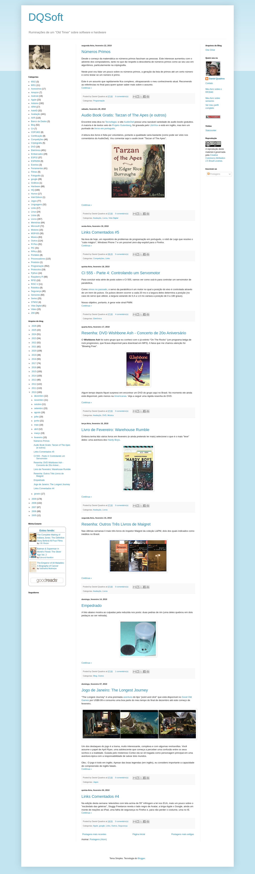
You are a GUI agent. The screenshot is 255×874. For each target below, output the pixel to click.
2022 (34, 342)
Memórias (35, 222)
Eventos (35, 165)
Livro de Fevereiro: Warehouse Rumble (115, 430)
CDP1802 (35, 132)
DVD (104, 415)
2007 (34, 507)
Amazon (35, 92)
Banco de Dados (39, 121)
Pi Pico (34, 244)
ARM (33, 107)
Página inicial (138, 834)
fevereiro (38, 437)
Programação (99, 101)
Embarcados (37, 154)
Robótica (35, 287)
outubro (38, 404)
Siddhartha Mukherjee (48, 568)
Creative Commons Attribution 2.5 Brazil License (215, 158)
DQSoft (45, 17)
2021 (34, 346)
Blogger (141, 858)
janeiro (37, 494)
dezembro (39, 396)
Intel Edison (36, 197)
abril (36, 429)
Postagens (213, 174)
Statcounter (210, 130)
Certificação (36, 136)
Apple (95, 826)
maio (36, 425)
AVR (33, 118)
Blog (95, 676)
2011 (34, 388)
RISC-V (34, 284)
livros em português (104, 128)
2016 (34, 367)
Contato (209, 83)
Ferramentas (37, 168)
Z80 (33, 313)
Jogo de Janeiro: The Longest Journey (114, 690)
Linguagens (36, 204)
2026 (34, 326)
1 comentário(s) (121, 671)
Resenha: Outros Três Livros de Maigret (116, 524)
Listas (33, 215)
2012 (34, 384)
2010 (34, 392)
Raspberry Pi (37, 277)
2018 (34, 359)
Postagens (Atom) (98, 839)
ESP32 (34, 157)
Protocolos (36, 269)
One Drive (210, 50)
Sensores (35, 295)
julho (36, 416)
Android (34, 96)
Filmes (34, 172)
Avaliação (97, 218)
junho (37, 421)
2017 (34, 363)
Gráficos (35, 183)
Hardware (35, 186)
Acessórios (36, 89)
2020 (34, 351)
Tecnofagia (111, 122)
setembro (39, 408)
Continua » (86, 88)
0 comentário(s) (121, 96)
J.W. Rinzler (44, 543)
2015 (34, 371)
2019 (34, 355)
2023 (34, 338)
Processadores (38, 259)
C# (32, 128)
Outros (101, 676)
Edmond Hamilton (46, 558)
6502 (33, 81)
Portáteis (35, 255)
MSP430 (35, 233)
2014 (34, 376)
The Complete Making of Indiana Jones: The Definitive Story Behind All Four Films (50, 538)
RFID (33, 280)
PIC (33, 248)
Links (107, 258)
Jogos (95, 782)
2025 (34, 330)
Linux (33, 212)
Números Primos (95, 51)
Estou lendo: (47, 530)
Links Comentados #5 (100, 232)
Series (34, 298)
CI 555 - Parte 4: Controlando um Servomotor (120, 273)
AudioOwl (129, 122)
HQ (32, 190)
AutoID (34, 110)
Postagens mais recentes (94, 834)
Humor (34, 193)
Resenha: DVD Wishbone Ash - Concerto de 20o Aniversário (133, 333)
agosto (37, 412)
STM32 (34, 302)
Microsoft (35, 226)
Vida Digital (113, 218)
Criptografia (36, 143)
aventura (127, 697)
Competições (98, 258)
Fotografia (36, 175)
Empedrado (91, 605)
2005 (34, 515)
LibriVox (154, 125)
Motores (35, 230)
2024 (34, 334)
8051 (33, 85)
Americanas (120, 396)
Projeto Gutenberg (121, 125)
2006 (34, 511)
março (37, 433)
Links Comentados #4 (100, 796)
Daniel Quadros (217, 78)
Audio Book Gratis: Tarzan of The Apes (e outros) (123, 115)
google (102, 826)
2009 (34, 499)
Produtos (35, 262)
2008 (34, 503)
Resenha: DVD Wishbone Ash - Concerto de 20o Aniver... (48, 463)
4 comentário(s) (121, 314)
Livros (104, 218)
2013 (34, 380)
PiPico (34, 251)
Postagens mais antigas (182, 834)
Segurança (122, 826)
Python (34, 273)
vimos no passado (97, 289)
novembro (39, 400)
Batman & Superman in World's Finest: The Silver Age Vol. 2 (49, 552)
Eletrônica (97, 318)
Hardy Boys (114, 440)
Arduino (34, 103)
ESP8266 (35, 161)
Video (33, 309)
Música (110, 415)
